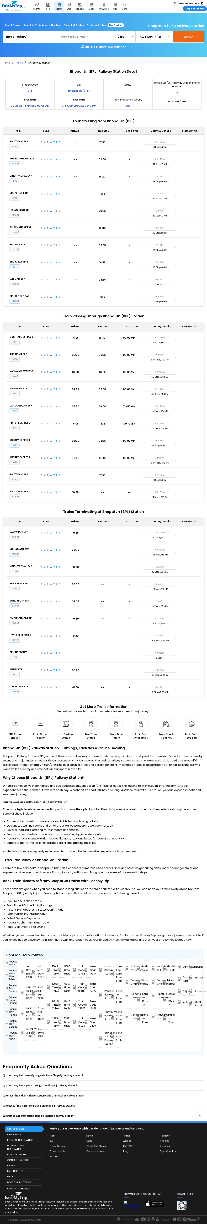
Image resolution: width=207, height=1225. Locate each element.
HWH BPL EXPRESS (20, 635)
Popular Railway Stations (11, 1000)
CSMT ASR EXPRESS (21, 337)
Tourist (193, 967)
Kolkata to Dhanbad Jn (141, 999)
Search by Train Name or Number (42, 25)
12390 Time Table (51, 1004)
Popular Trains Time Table (11, 975)
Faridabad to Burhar (129, 968)
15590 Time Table (62, 970)
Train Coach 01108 (88, 1022)
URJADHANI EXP (19, 210)
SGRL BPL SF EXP (19, 600)
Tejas (182, 991)
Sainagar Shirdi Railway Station (103, 1038)
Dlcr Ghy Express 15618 (24, 972)
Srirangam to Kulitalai (141, 981)
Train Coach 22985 (77, 1004)
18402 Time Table (62, 1004)
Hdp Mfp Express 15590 (36, 972)
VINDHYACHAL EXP (21, 175)
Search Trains (12, 25)
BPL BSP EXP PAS (19, 296)
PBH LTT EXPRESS (20, 423)
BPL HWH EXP (17, 244)
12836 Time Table (51, 987)
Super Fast (182, 979)
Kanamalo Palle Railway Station (115, 1017)
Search (189, 36)
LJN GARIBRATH (19, 279)
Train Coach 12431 (88, 1004)
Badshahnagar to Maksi (141, 968)
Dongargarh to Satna (129, 1016)
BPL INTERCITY (18, 652)
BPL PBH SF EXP (19, 193)
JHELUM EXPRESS (20, 440)
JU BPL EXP (16, 669)
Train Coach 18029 (77, 1022)
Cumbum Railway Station (103, 1015)
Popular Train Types (11, 1035)
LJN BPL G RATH (19, 686)
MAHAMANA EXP (19, 549)
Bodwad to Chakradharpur (129, 981)
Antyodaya (182, 1002)
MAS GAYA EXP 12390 (24, 1014)
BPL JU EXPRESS (19, 261)
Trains (19, 63)
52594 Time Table (62, 1022)
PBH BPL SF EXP (19, 583)
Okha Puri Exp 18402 (36, 1014)
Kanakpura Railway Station (115, 1036)
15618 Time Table (51, 970)
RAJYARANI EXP (19, 141)
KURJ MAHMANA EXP (22, 158)
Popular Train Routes (11, 1011)
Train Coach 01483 (77, 987)
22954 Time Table (51, 1022)
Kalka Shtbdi (193, 1003)
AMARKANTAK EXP (21, 227)
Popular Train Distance (11, 1023)
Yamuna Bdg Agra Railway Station (115, 974)
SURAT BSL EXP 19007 (36, 993)
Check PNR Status (74, 25)
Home (6, 63)
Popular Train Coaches (11, 988)
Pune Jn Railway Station (115, 996)
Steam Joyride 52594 (36, 1033)
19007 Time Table (62, 987)
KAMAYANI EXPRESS (21, 371)
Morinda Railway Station (103, 970)
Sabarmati (193, 991)
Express (193, 978)
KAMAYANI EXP (18, 388)
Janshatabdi (182, 967)
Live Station (115, 25)
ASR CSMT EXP (18, 354)
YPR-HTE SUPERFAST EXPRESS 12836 (24, 993)
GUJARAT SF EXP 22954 (24, 1033)
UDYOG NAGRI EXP (21, 405)
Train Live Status (96, 25)
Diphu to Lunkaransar (129, 995)
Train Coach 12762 (77, 970)
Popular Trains (11, 963)
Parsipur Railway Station (103, 994)
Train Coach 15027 (88, 987)
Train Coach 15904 (88, 970)
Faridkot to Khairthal (141, 1018)
